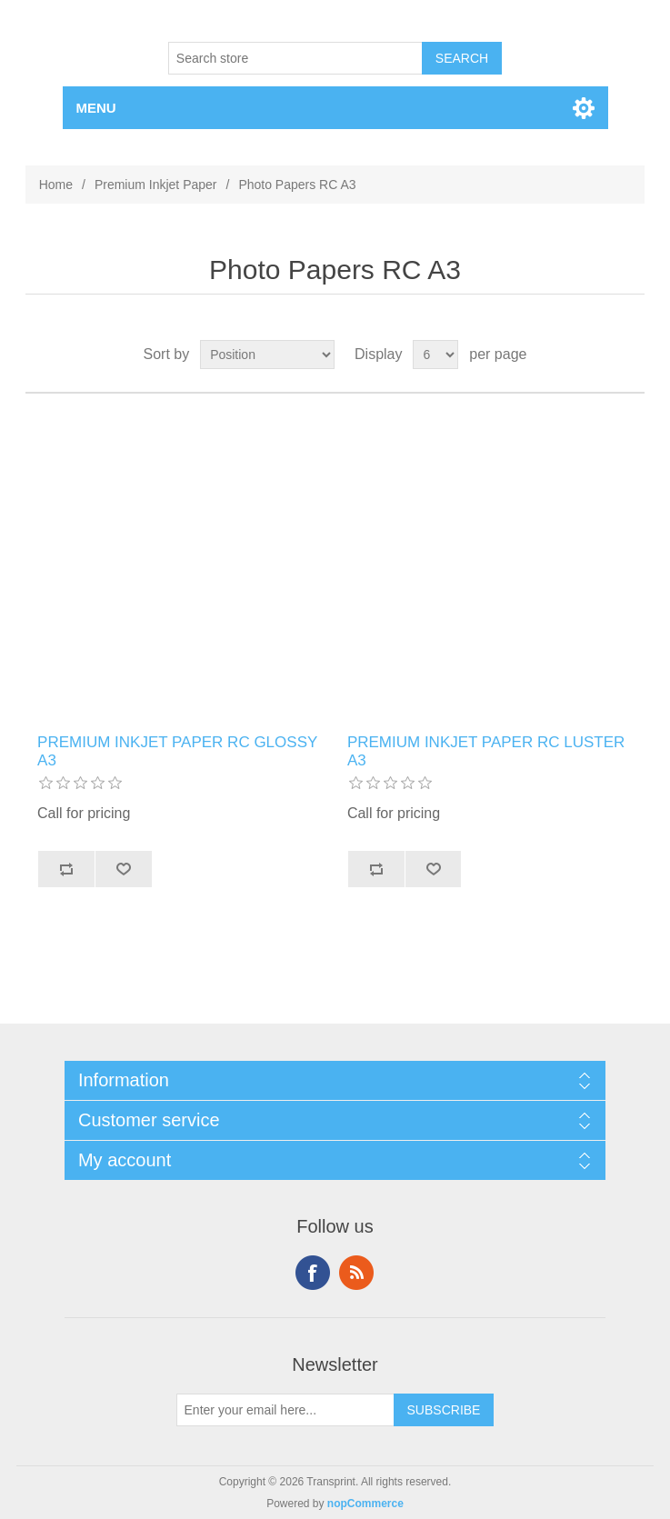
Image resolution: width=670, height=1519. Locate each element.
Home (56, 184)
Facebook (312, 1272)
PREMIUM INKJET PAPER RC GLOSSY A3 (177, 751)
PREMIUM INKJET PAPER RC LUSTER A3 (486, 751)
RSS (356, 1272)
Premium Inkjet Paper (156, 184)
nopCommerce (365, 1503)
